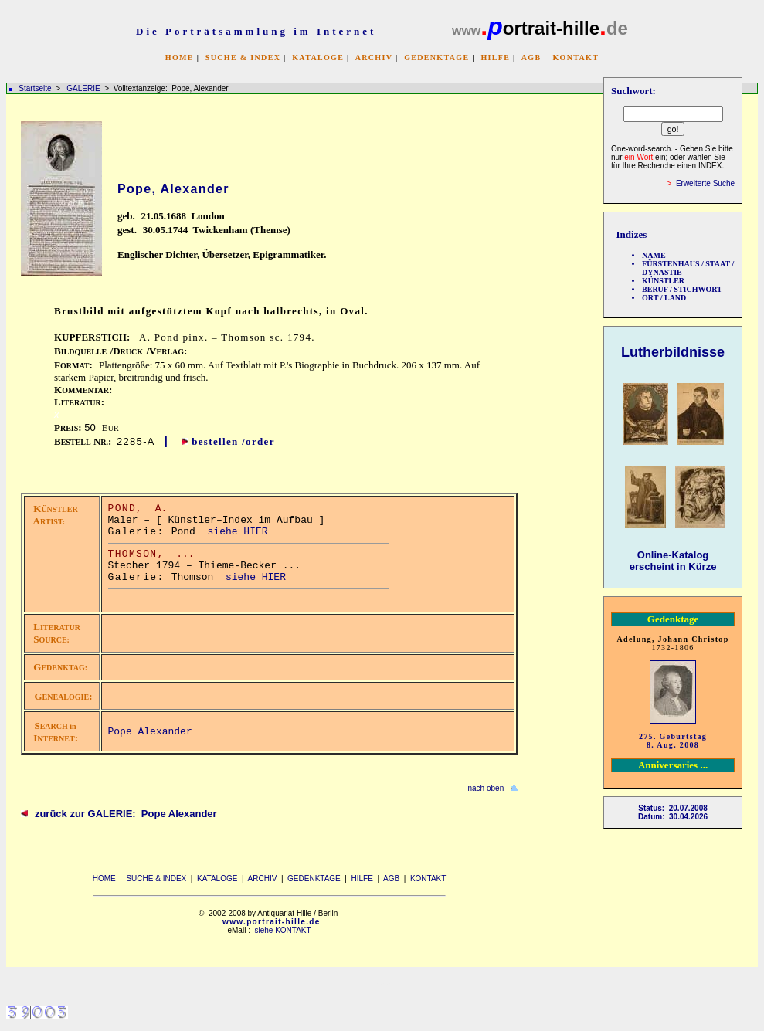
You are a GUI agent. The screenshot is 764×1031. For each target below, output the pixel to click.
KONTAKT (575, 57)
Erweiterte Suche (705, 183)
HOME (179, 57)
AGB (531, 57)
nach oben (485, 788)
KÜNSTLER (663, 280)
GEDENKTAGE (436, 57)
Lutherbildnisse (673, 352)
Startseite (35, 88)
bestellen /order (233, 441)
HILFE (495, 57)
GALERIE (84, 88)
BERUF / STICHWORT (682, 289)
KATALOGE (318, 57)
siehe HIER (238, 532)
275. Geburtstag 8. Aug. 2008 (673, 740)
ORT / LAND (664, 297)
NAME (654, 255)
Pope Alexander (150, 732)
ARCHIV (373, 57)
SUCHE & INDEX (242, 57)
